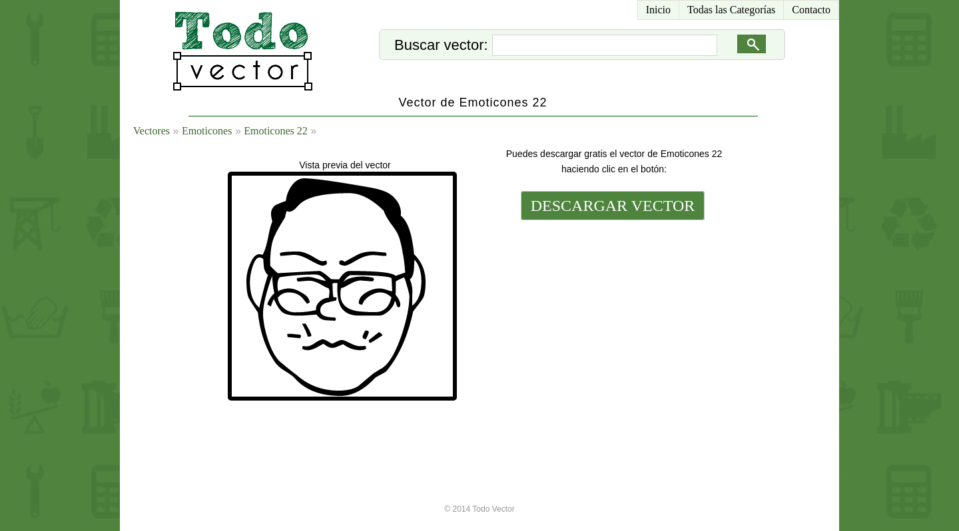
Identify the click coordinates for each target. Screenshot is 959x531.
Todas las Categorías (731, 9)
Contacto (811, 9)
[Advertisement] (611, 314)
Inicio (658, 9)
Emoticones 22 (276, 130)
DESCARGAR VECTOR (613, 205)
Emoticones (207, 130)
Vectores (151, 130)
